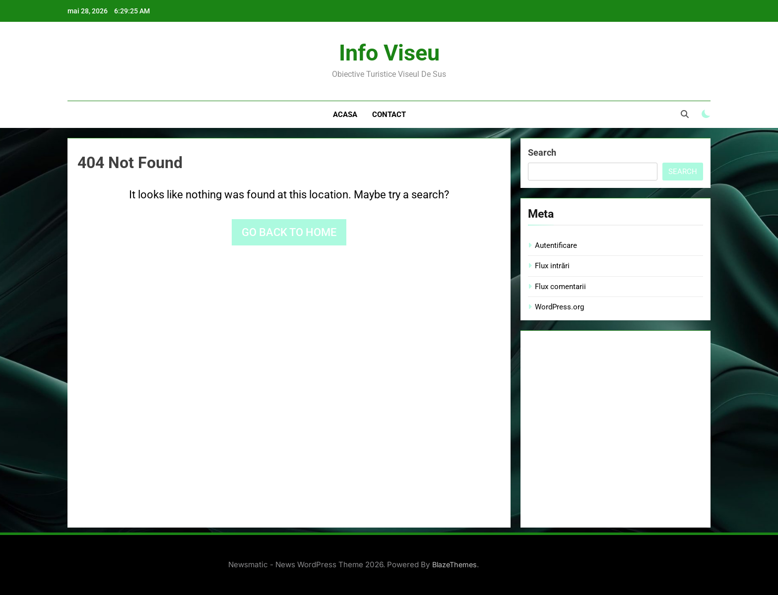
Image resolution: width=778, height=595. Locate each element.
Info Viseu (389, 53)
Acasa (345, 114)
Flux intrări (552, 265)
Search (542, 152)
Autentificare (556, 245)
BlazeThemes (454, 564)
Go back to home (289, 232)
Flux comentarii (560, 286)
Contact (389, 114)
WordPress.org (559, 306)
